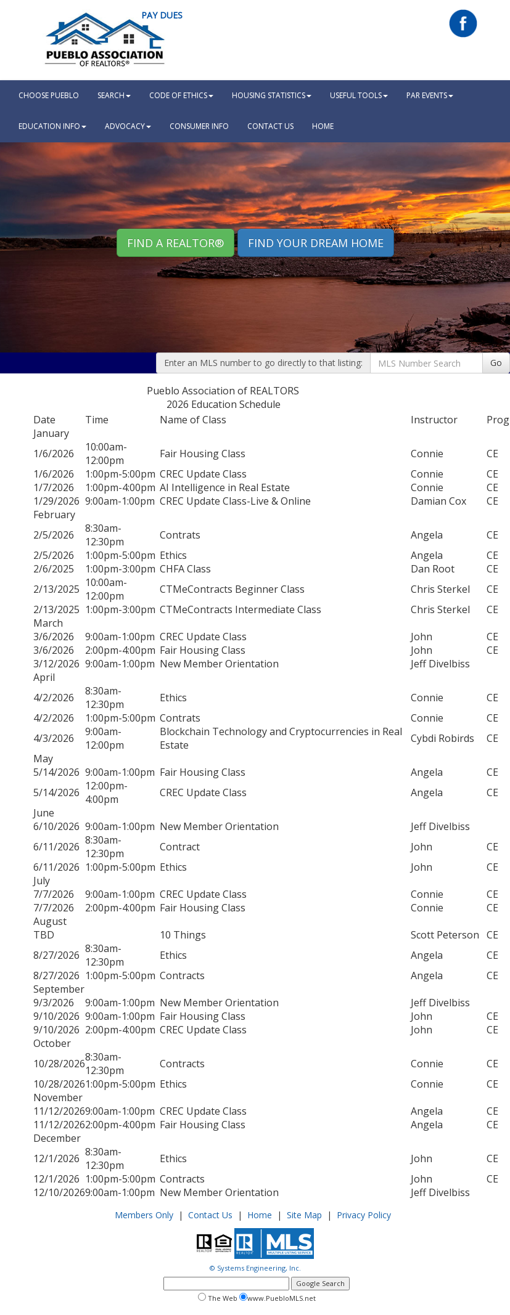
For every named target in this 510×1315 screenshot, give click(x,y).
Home (259, 1215)
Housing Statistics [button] (271, 95)
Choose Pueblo (49, 95)
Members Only (144, 1215)
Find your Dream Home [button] (316, 242)
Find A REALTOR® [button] (175, 242)
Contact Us (270, 126)
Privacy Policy (364, 1215)
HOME (323, 126)
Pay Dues (162, 15)
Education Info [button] (52, 126)
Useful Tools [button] (359, 95)
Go (496, 362)
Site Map (304, 1215)
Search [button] (114, 95)
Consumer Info (199, 126)
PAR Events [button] (429, 95)
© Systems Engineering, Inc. (255, 1267)
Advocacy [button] (128, 126)
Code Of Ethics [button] (181, 95)
